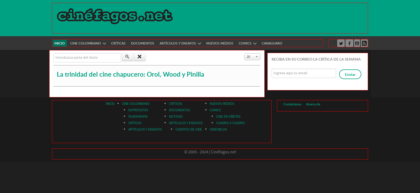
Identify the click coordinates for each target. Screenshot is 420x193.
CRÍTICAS (134, 123)
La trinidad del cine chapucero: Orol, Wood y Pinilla (130, 74)
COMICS (215, 110)
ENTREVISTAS (138, 110)
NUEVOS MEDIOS (222, 104)
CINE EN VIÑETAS (228, 116)
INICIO (110, 104)
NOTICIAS (176, 116)
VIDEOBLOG (218, 129)
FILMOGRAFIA (138, 116)
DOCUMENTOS (179, 110)
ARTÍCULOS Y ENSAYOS (145, 129)
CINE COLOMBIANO (135, 104)
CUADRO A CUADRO (230, 123)
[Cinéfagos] (115, 15)
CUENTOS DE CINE (188, 129)
